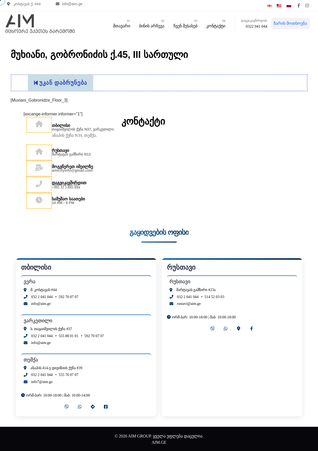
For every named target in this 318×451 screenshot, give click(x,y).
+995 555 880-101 (65, 184)
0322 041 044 (255, 26)
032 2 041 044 (42, 295)
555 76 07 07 (68, 373)
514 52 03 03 (214, 295)
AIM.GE (159, 441)
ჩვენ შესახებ (184, 23)
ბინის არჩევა (150, 23)
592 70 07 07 (68, 295)
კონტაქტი (214, 23)
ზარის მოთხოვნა (289, 23)
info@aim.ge (71, 6)
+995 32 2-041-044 (66, 186)
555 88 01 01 (68, 334)
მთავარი (120, 23)
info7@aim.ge (42, 380)
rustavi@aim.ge (189, 302)
